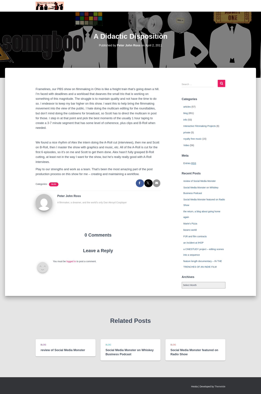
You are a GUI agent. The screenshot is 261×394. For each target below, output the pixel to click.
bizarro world (190, 230)
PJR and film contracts (195, 236)
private (186, 132)
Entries (189, 163)
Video (186, 145)
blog (53, 184)
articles (187, 106)
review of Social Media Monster (199, 181)
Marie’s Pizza (190, 223)
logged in (71, 261)
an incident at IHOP (193, 242)
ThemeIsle (220, 386)
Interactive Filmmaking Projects (199, 126)
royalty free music (192, 138)
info (185, 119)
